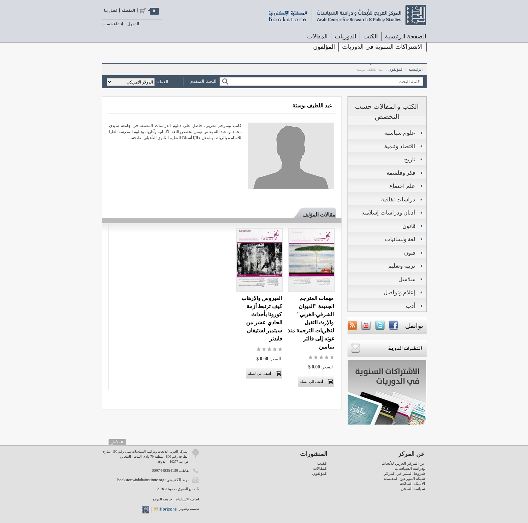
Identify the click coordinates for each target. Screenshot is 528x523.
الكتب (370, 36)
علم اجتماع (402, 186)
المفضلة (128, 10)
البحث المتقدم (203, 81)
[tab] (315, 213)
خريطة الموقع (162, 499)
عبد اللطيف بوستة (370, 69)
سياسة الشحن (413, 488)
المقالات (317, 36)
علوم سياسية (400, 133)
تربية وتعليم (402, 266)
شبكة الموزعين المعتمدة (404, 478)
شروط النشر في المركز (404, 473)
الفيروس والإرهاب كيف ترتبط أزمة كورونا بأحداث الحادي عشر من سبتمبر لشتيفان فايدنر (261, 318)
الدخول (133, 24)
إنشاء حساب (112, 24)
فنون (410, 253)
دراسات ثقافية (398, 199)
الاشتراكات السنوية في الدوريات (382, 46)
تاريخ (410, 159)
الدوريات (345, 36)
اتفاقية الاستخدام (187, 499)
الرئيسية (415, 69)
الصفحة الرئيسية (405, 36)
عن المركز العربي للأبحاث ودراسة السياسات (403, 466)
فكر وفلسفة (401, 173)
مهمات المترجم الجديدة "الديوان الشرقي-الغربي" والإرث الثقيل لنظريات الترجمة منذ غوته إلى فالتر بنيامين (311, 322)
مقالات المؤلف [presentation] (318, 215)
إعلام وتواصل (400, 292)
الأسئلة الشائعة (412, 483)
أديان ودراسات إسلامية (388, 212)
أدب (411, 306)
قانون (409, 226)
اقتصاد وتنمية (400, 146)
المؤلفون (324, 46)
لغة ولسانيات (400, 239)
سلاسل (407, 279)
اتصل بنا (110, 10)
